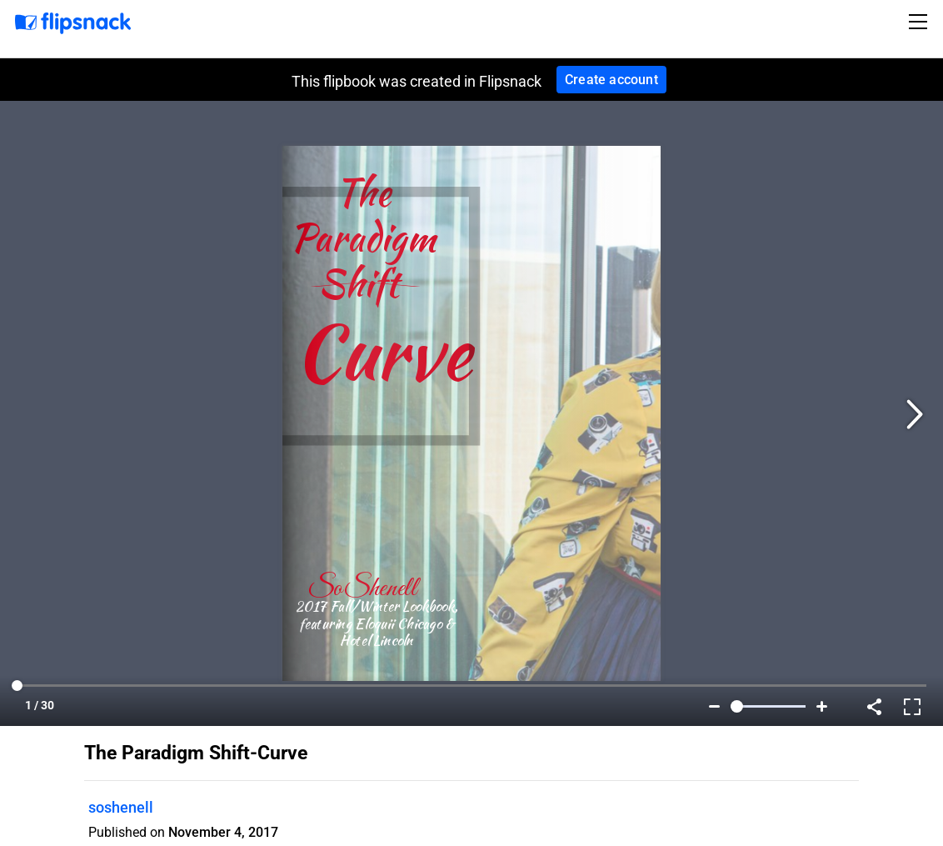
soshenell (120, 807)
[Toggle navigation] (920, 21)
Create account (611, 80)
